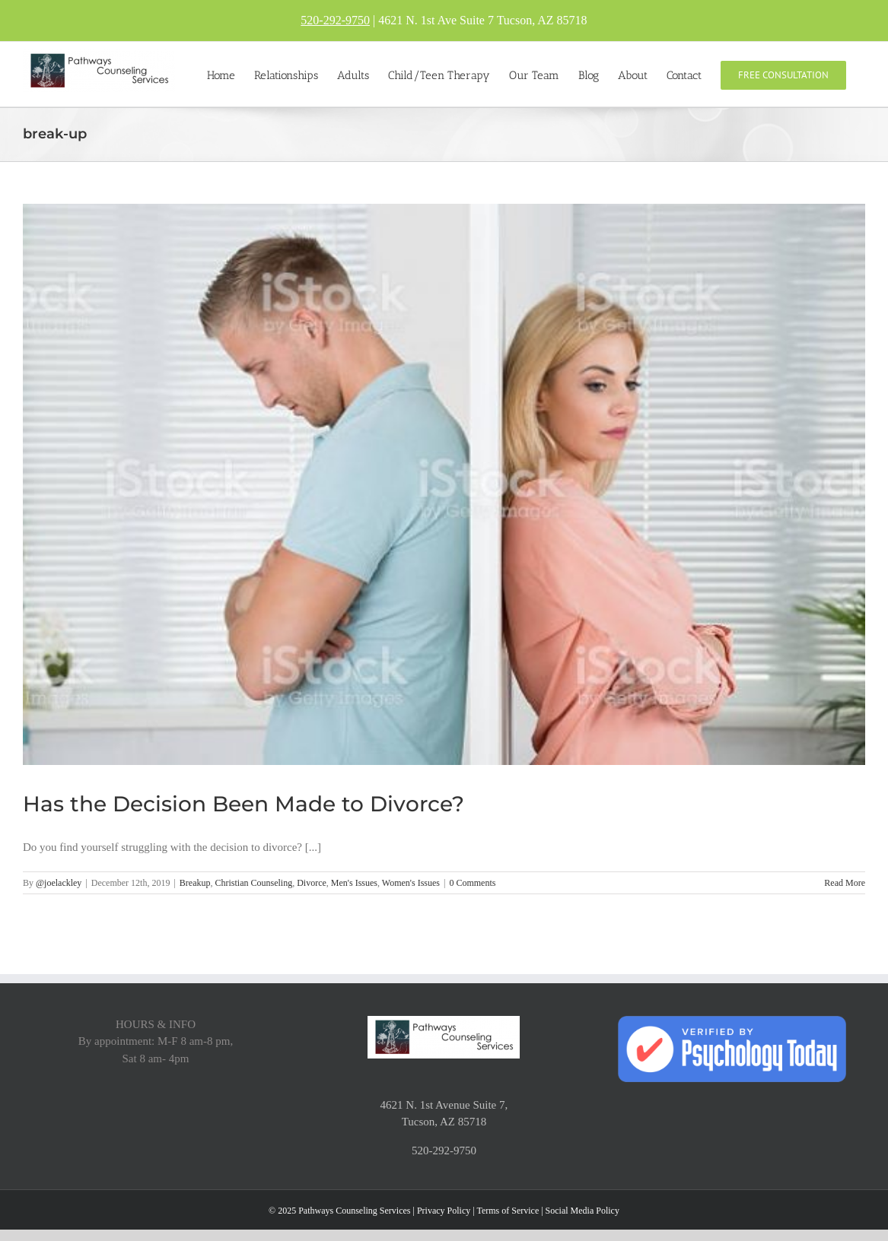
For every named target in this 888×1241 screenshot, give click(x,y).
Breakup (195, 883)
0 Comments (472, 883)
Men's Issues (354, 883)
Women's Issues (411, 883)
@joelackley (58, 883)
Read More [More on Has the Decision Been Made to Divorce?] (844, 883)
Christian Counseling (253, 883)
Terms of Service (507, 1210)
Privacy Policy (443, 1210)
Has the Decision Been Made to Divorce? (243, 804)
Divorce (311, 883)
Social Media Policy (582, 1210)
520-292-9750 (335, 20)
